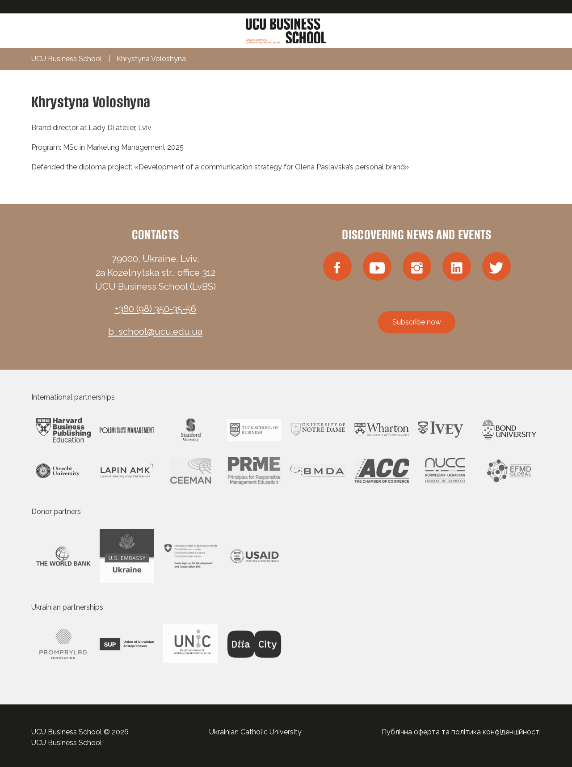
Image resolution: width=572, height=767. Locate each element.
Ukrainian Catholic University (255, 732)
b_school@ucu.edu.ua (155, 331)
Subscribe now (416, 322)
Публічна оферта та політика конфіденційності (461, 732)
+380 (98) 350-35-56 (155, 308)
